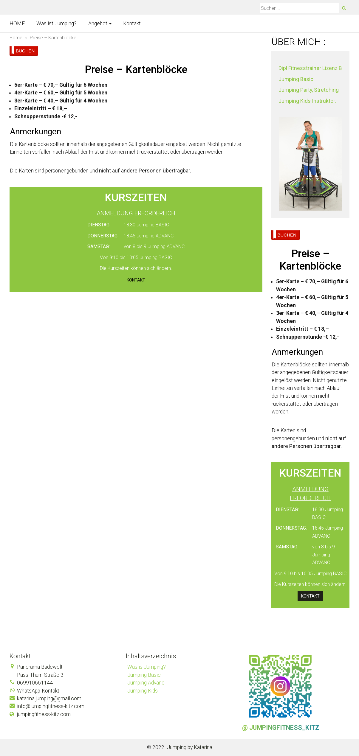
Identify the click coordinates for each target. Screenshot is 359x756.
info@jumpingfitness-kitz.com (50, 706)
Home (16, 38)
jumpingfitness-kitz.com (44, 714)
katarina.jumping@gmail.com (49, 698)
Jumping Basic (144, 675)
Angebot (100, 24)
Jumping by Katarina (189, 747)
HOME (17, 24)
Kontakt (132, 24)
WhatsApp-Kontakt (38, 691)
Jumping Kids (142, 691)
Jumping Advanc (146, 683)
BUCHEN (23, 50)
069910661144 (35, 683)
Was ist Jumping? (56, 24)
